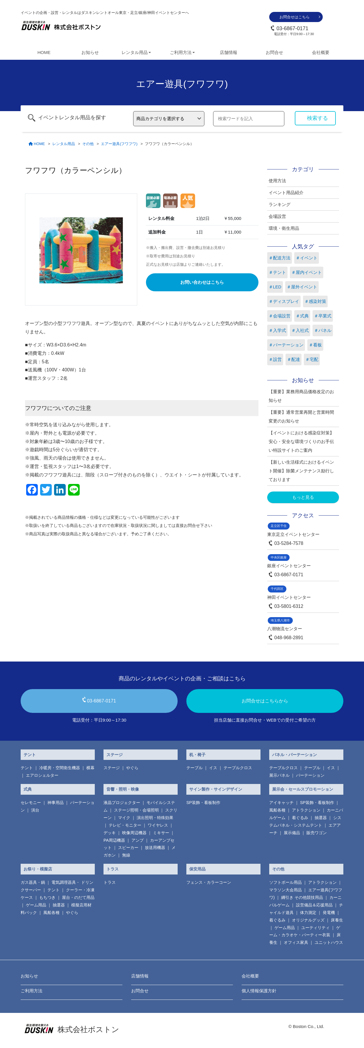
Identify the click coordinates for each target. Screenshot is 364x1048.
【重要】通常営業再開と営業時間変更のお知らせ (301, 416)
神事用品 (55, 802)
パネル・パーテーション (294, 754)
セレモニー (31, 802)
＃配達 (293, 359)
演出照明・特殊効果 (155, 817)
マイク (124, 817)
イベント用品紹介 (286, 192)
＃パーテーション (286, 344)
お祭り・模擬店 (38, 869)
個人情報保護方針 (259, 990)
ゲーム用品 (36, 905)
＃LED (275, 286)
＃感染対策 (315, 301)
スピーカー (128, 847)
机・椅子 (197, 754)
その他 (278, 869)
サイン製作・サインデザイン (215, 789)
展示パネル (279, 775)
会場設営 (277, 216)
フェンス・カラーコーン (208, 882)
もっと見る (303, 497)
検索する (317, 118)
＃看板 (315, 344)
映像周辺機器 (134, 832)
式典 (28, 789)
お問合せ (274, 52)
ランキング (279, 204)
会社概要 (320, 52)
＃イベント (306, 257)
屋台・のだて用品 (78, 897)
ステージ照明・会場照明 (136, 810)
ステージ (114, 754)
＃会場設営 (279, 315)
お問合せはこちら (294, 17)
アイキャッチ (281, 802)
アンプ (137, 840)
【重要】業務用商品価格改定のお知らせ (301, 396)
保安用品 (197, 869)
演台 (35, 810)
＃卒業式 (322, 315)
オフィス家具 (296, 942)
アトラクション (306, 810)
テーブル (194, 767)
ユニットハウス (329, 942)
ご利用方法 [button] (181, 52)
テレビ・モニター (125, 825)
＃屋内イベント (306, 272)
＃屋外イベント (302, 286)
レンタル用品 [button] (135, 52)
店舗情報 (228, 52)
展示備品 (292, 832)
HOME (44, 52)
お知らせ (90, 52)
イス (213, 767)
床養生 (337, 920)
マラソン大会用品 (285, 890)
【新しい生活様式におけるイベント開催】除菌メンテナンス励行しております (301, 471)
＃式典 (302, 315)
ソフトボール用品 (285, 882)
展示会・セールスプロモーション (302, 789)
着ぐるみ (300, 817)
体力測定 (308, 912)
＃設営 (275, 359)
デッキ (110, 832)
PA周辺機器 (114, 840)
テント (30, 754)
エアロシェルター (42, 775)
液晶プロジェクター (122, 802)
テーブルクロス (238, 767)
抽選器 (321, 817)
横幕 (90, 767)
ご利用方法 (31, 990)
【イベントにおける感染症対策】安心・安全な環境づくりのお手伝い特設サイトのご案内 (301, 441)
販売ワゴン (316, 832)
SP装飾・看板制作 (203, 802)
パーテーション (310, 775)
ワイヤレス (158, 825)
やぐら (132, 767)
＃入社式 (300, 330)
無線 (126, 855)
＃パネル (322, 330)
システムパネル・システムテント (305, 821)
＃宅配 (311, 359)
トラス (112, 869)
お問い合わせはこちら (202, 282)
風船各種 (277, 810)
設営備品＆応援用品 (314, 905)
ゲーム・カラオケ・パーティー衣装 (304, 931)
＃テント (277, 272)
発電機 (329, 912)
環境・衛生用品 (284, 228)
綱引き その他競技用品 (302, 897)
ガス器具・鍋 (33, 882)
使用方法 (277, 180)
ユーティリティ (315, 927)
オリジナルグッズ (308, 920)
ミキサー (161, 832)
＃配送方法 (279, 257)
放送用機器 (155, 847)
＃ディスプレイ (284, 301)
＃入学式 (277, 330)
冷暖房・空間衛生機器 (59, 767)
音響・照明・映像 (122, 789)
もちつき (47, 897)
